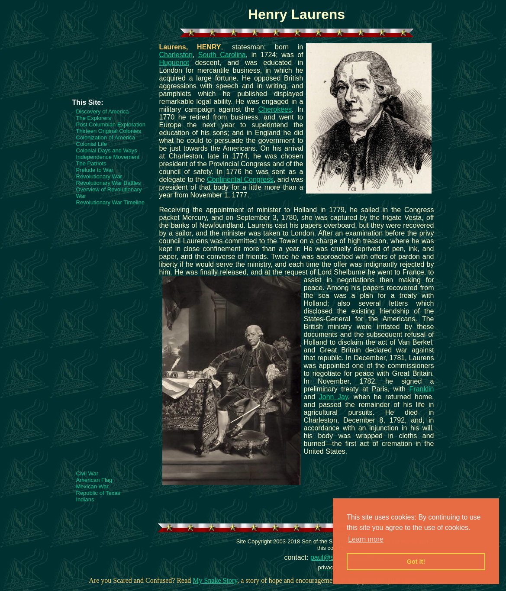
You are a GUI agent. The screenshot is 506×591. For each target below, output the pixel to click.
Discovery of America (102, 111)
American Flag (94, 480)
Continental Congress (240, 179)
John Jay (333, 396)
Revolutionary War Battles (108, 183)
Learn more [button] (366, 539)
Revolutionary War (99, 176)
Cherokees (275, 109)
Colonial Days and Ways (106, 150)
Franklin (421, 389)
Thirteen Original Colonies (108, 131)
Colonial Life (91, 144)
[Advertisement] (107, 72)
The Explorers (93, 118)
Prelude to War (94, 170)
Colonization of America (105, 137)
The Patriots (91, 163)
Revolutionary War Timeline (110, 202)
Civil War (87, 473)
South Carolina (222, 54)
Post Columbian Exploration (110, 124)
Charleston (176, 54)
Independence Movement (108, 157)
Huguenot (174, 62)
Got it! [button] (416, 561)
